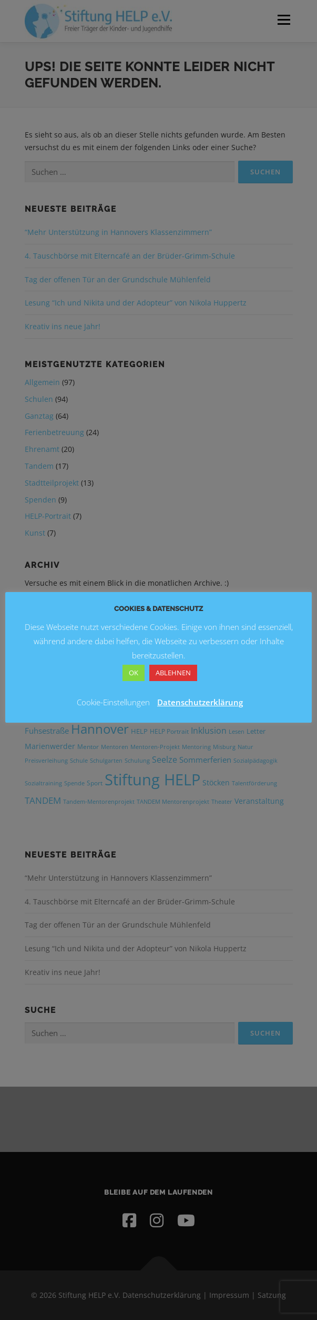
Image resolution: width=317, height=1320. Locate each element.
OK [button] (133, 672)
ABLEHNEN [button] (173, 672)
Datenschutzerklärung (200, 702)
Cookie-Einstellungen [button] (113, 702)
